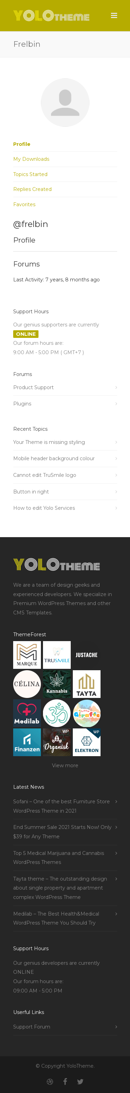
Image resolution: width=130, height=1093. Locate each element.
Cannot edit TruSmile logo (44, 475)
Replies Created (32, 189)
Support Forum (31, 1027)
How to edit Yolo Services (44, 508)
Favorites (24, 204)
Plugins (22, 404)
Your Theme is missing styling (49, 442)
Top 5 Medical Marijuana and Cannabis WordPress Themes (58, 858)
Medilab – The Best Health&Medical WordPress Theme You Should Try (56, 918)
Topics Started (30, 174)
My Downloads (31, 159)
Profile (22, 144)
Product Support (33, 387)
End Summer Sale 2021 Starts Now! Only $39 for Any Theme (62, 832)
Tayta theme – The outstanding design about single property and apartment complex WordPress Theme (60, 888)
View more (65, 765)
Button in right (31, 492)
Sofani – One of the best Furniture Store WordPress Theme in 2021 (61, 806)
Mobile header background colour (54, 458)
